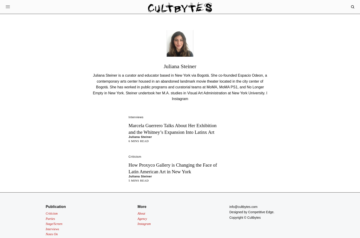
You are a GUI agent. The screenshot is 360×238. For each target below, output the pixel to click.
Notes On (52, 234)
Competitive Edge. (261, 212)
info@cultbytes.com (243, 207)
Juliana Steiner (140, 137)
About (141, 213)
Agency (142, 219)
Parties (50, 219)
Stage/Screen (54, 224)
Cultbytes (254, 217)
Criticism (135, 156)
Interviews (136, 117)
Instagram (180, 99)
